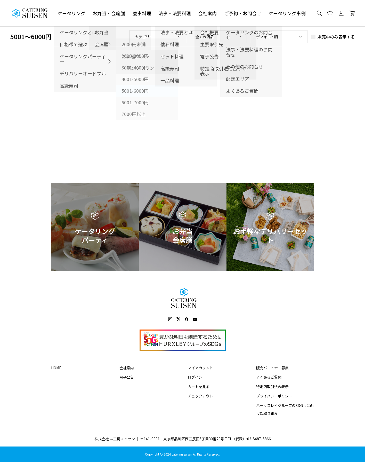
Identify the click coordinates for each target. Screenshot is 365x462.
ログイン (195, 377)
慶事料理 (142, 13)
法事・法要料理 (174, 13)
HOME (56, 367)
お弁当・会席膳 (109, 13)
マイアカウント (200, 367)
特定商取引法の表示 (272, 386)
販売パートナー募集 (272, 367)
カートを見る (198, 386)
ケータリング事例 (287, 13)
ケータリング (71, 13)
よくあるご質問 (268, 377)
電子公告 (126, 377)
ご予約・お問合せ (242, 13)
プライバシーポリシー (274, 395)
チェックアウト (200, 395)
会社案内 (207, 13)
